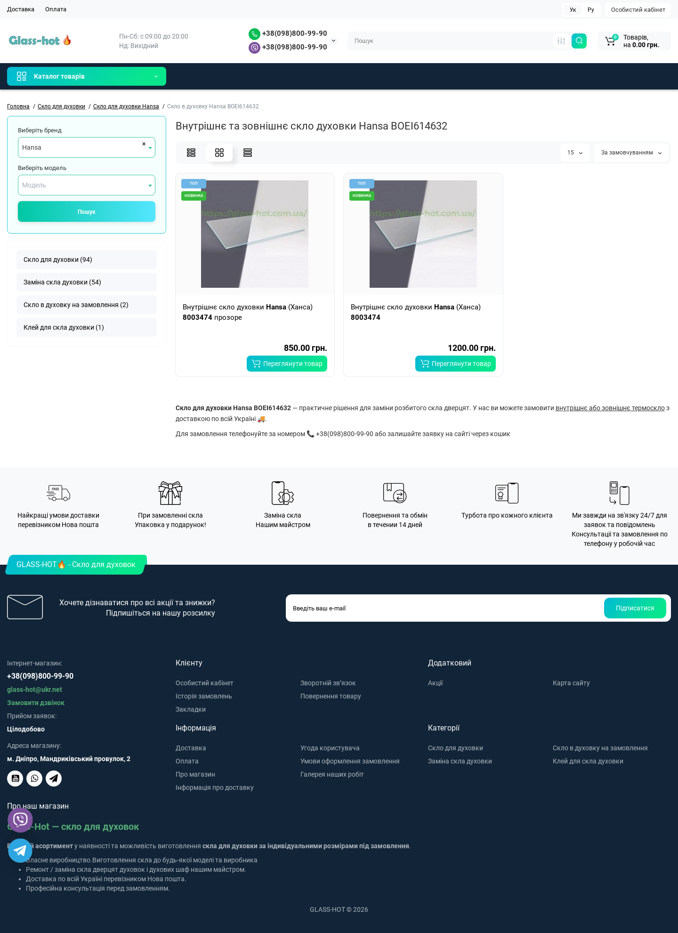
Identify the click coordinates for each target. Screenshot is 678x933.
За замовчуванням (631, 152)
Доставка (20, 9)
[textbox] (86, 185)
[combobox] (86, 147)
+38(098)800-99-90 (288, 33)
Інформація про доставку (215, 787)
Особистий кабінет (638, 9)
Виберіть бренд (40, 130)
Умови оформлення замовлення (350, 761)
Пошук (87, 212)
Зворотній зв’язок (328, 683)
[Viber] (20, 820)
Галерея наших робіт (332, 774)
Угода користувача (330, 748)
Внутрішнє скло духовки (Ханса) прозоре (248, 312)
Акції (435, 683)
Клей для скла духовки (588, 761)
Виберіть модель (42, 167)
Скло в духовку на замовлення (600, 748)
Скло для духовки (455, 748)
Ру (591, 10)
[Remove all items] (142, 144)
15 (574, 152)
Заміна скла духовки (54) (62, 282)
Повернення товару (330, 696)
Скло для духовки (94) (58, 259)
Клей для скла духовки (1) (64, 327)
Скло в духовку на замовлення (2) (76, 304)
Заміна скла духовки (460, 761)
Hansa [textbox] (31, 147)
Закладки (191, 709)
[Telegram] (20, 850)
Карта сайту (571, 683)
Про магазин (195, 774)
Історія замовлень (204, 696)
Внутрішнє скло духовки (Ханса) (416, 312)
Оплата (55, 9)
